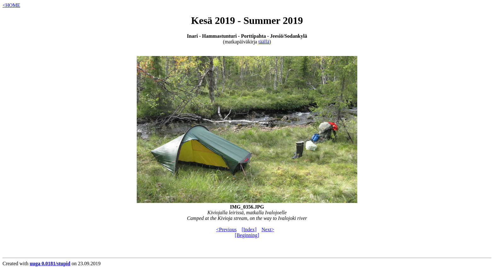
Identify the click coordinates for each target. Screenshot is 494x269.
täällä (263, 41)
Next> (267, 229)
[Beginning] (247, 235)
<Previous (226, 229)
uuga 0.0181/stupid (50, 263)
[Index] (249, 229)
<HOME (11, 5)
